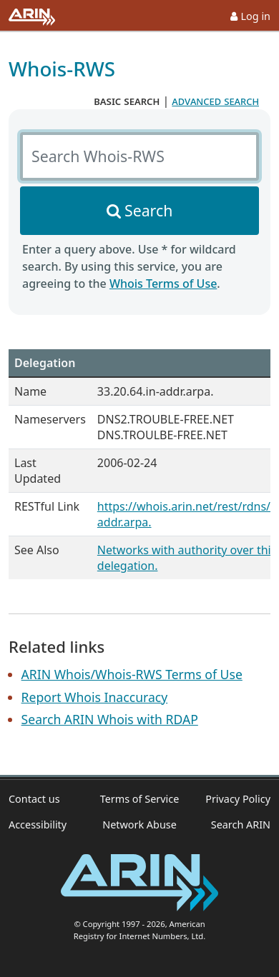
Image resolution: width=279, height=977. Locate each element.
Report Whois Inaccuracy (94, 697)
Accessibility (38, 824)
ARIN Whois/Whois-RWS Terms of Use (132, 674)
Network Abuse (139, 824)
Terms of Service (140, 799)
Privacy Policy (237, 799)
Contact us (34, 799)
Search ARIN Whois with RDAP (109, 719)
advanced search (215, 101)
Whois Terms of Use (163, 283)
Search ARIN (240, 824)
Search (148, 210)
